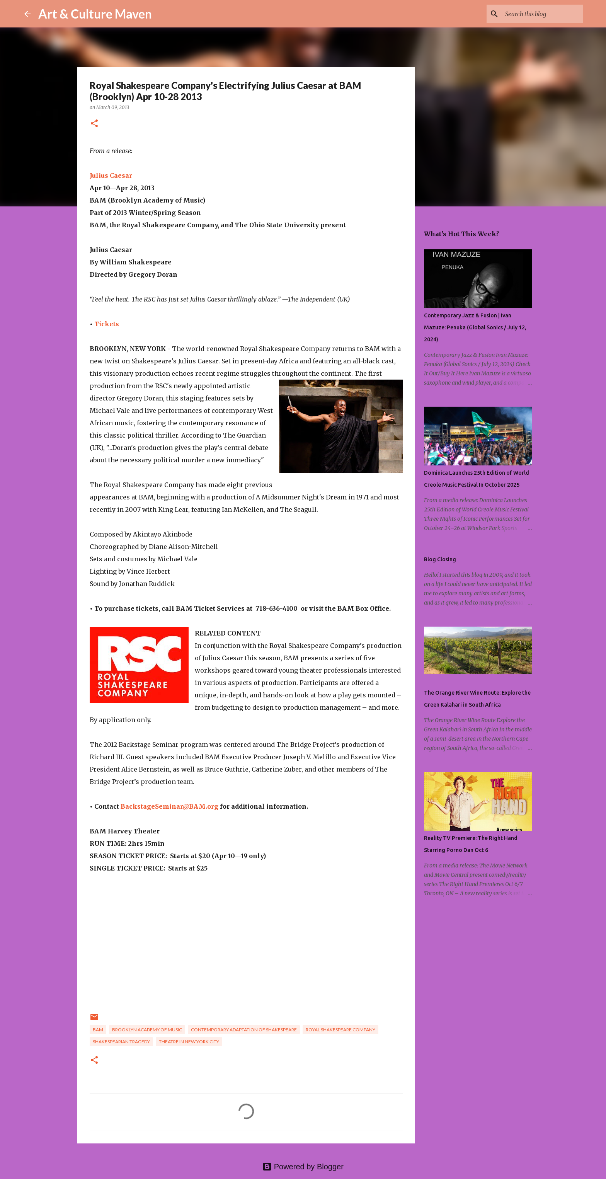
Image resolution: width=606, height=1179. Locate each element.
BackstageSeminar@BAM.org (169, 806)
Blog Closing (440, 559)
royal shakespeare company (340, 1029)
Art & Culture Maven (95, 13)
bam (98, 1029)
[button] (94, 124)
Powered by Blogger (303, 1166)
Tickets (106, 324)
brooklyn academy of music (147, 1029)
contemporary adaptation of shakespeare (244, 1029)
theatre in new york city (189, 1041)
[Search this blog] (542, 14)
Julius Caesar (111, 175)
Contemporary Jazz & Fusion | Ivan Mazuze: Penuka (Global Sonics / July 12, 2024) (475, 327)
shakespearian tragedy (121, 1041)
